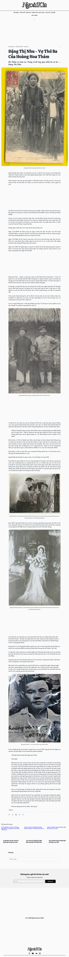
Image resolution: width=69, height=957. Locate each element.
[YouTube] (33, 953)
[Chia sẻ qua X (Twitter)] (12, 814)
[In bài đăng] (23, 814)
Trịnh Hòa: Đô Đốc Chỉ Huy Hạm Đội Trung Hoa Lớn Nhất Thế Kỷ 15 (11, 841)
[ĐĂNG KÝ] (50, 881)
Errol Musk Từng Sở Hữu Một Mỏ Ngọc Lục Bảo (57, 841)
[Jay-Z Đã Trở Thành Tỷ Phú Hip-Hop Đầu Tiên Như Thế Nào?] (34, 832)
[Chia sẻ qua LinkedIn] (16, 814)
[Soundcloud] (36, 953)
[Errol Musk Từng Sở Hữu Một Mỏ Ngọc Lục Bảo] (57, 832)
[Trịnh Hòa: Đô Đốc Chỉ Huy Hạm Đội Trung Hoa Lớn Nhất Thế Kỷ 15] (11, 832)
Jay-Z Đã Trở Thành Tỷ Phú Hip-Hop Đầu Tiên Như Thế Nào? (34, 841)
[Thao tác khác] (60, 46)
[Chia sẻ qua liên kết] (19, 814)
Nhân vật (11, 809)
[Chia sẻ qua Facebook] (9, 814)
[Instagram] (40, 953)
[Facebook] (29, 953)
